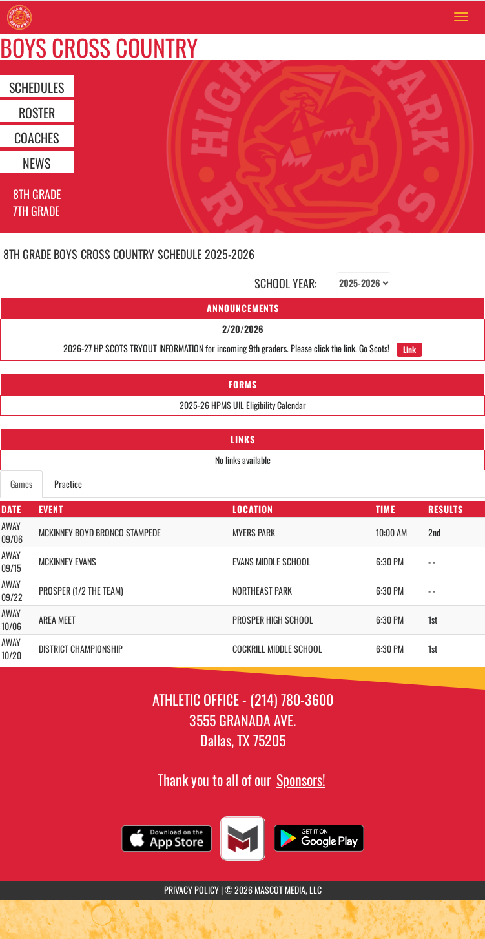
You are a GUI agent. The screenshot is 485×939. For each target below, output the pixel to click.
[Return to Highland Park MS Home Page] (19, 17)
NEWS (36, 162)
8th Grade (37, 193)
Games (21, 484)
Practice (68, 484)
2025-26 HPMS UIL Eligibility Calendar (243, 405)
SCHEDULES (36, 87)
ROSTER (37, 112)
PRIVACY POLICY (191, 889)
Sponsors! (300, 779)
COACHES (36, 137)
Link (409, 349)
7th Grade (36, 210)
